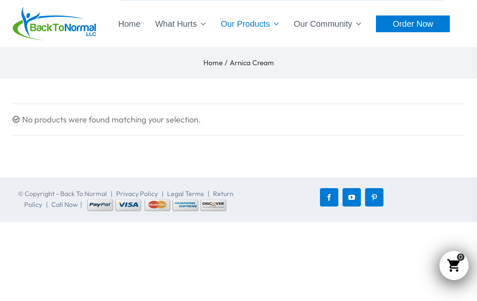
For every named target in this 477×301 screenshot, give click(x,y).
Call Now (64, 204)
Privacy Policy (137, 193)
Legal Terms (185, 193)
